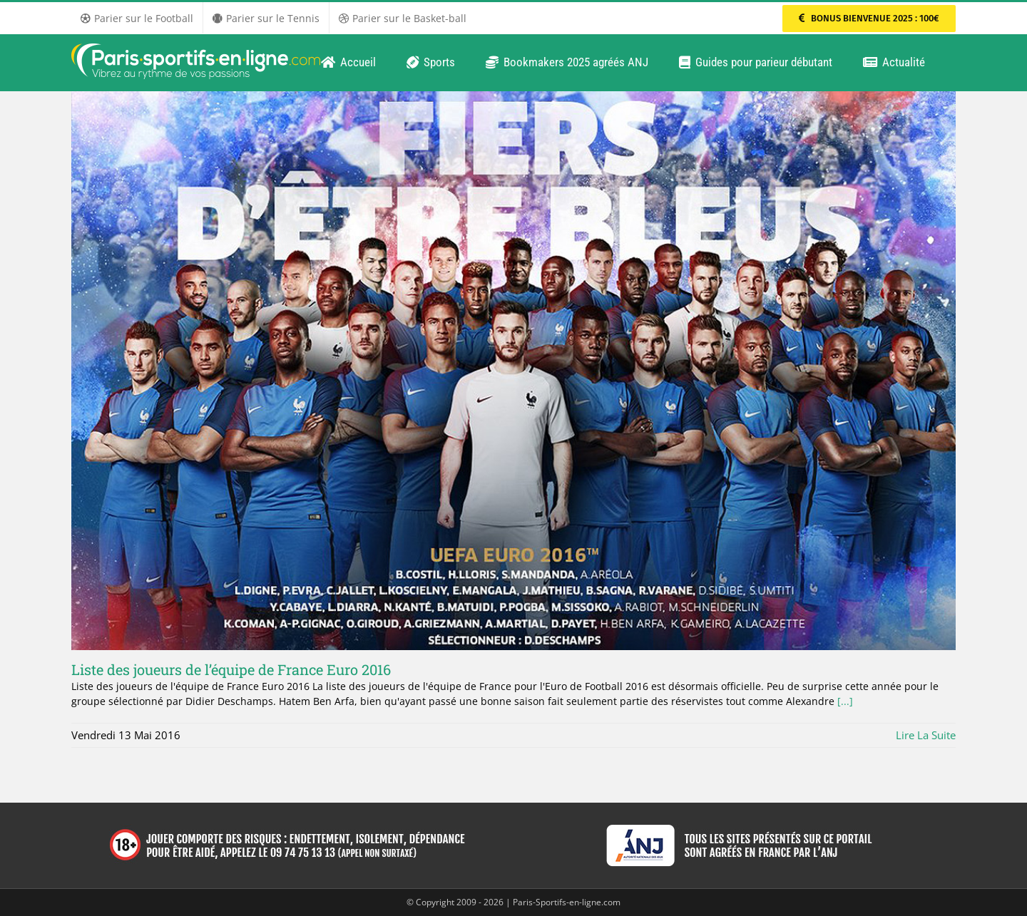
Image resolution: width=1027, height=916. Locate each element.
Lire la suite (926, 735)
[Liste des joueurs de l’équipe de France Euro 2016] (513, 370)
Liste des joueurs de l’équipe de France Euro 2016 (231, 669)
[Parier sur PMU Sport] (869, 18)
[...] (845, 701)
